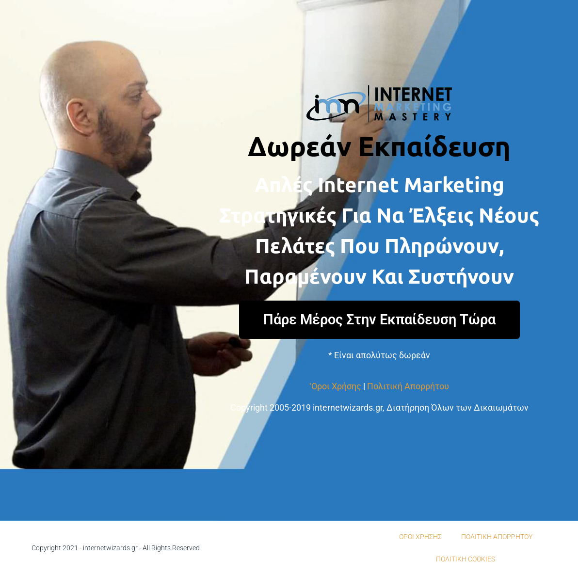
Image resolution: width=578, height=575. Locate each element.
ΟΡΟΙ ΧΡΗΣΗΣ (420, 537)
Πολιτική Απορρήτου (408, 386)
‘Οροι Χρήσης (335, 386)
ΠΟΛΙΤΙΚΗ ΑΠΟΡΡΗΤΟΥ (496, 537)
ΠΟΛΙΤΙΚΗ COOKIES (465, 559)
